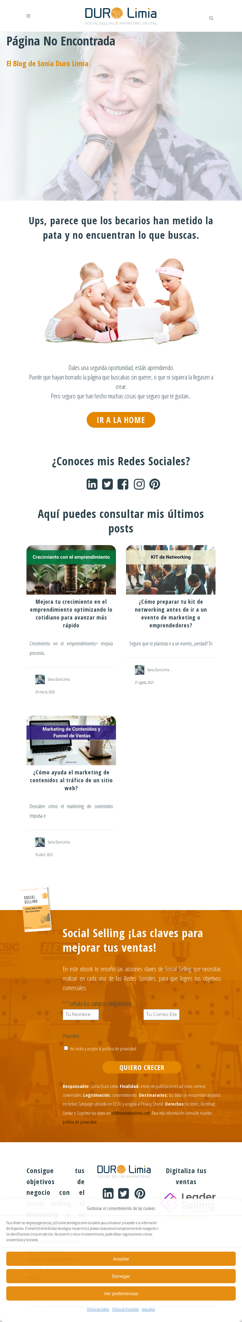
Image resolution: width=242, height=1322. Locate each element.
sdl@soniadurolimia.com (131, 1116)
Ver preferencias (121, 1293)
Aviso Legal (148, 1309)
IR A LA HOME (121, 420)
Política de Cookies (98, 1309)
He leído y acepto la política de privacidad (103, 1050)
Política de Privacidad (125, 1309)
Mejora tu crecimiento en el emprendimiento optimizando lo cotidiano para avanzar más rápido (71, 613)
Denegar (121, 1276)
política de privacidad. (80, 1126)
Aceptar (121, 1258)
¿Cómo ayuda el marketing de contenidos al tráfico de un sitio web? (71, 780)
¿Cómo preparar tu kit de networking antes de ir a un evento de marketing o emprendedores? (171, 613)
